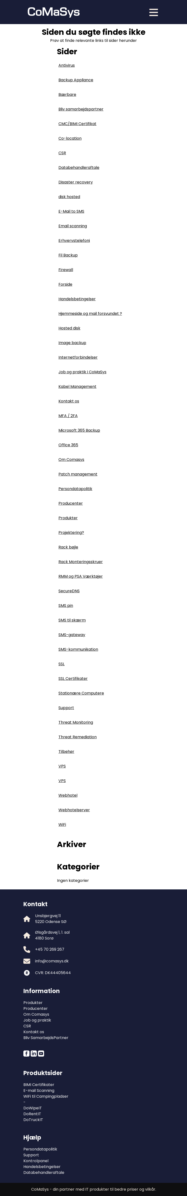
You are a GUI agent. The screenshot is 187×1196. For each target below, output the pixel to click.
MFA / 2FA (68, 416)
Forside (65, 284)
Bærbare (67, 94)
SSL (61, 664)
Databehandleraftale (78, 167)
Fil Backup (68, 255)
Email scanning (72, 226)
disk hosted (69, 197)
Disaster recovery (75, 182)
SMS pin (65, 605)
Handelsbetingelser (77, 299)
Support (66, 708)
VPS (62, 766)
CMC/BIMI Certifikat (77, 124)
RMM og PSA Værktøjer (80, 576)
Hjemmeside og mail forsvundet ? (90, 313)
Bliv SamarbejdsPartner (45, 1038)
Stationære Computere (81, 693)
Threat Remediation (77, 737)
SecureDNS (69, 591)
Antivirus (66, 65)
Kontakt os (68, 401)
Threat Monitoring (75, 722)
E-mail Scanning (38, 1090)
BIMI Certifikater (38, 1084)
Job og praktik (37, 1020)
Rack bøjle (68, 547)
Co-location (70, 138)
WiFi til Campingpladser (45, 1096)
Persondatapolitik (75, 489)
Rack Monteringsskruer (80, 562)
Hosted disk (69, 328)
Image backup (72, 343)
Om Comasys (71, 459)
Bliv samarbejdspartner (80, 109)
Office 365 (68, 445)
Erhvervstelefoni (74, 240)
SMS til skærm (72, 620)
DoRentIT (32, 1114)
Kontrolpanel (35, 1161)
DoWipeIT (32, 1108)
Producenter (70, 503)
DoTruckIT (33, 1120)
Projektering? (71, 532)
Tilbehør (66, 751)
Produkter (68, 518)
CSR (62, 153)
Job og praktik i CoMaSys (82, 372)
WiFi (62, 824)
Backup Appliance (75, 80)
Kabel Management (77, 386)
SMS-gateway (71, 635)
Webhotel (67, 795)
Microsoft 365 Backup (79, 430)
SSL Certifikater (73, 678)
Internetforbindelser (78, 357)
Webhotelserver (74, 810)
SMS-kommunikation (78, 649)
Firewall (65, 270)
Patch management (77, 474)
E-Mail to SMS (71, 211)
